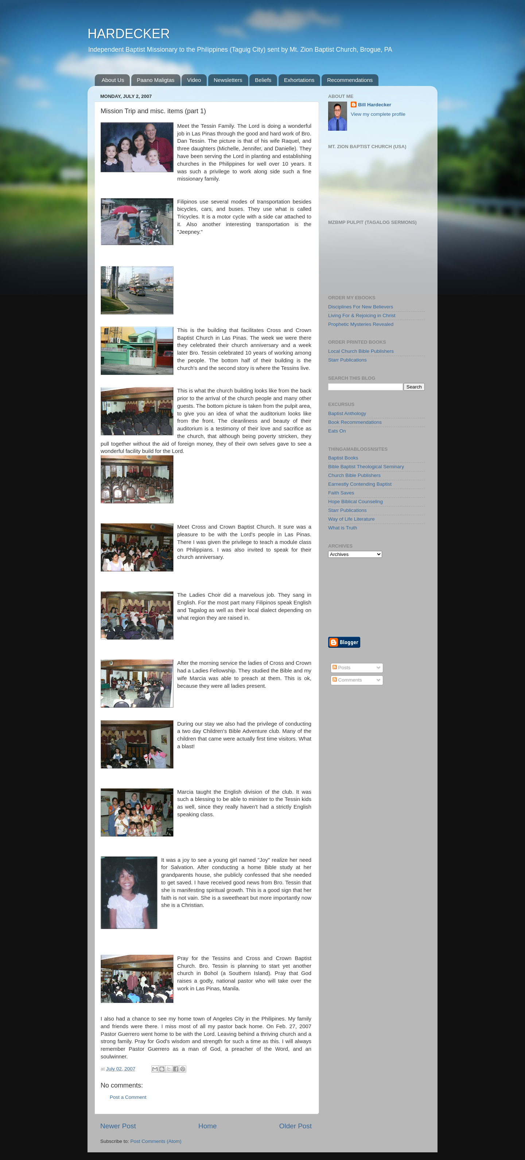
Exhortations (299, 80)
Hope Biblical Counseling (355, 501)
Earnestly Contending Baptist (360, 484)
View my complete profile (378, 114)
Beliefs (263, 80)
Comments (347, 680)
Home (207, 1126)
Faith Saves (341, 493)
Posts (341, 667)
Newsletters (228, 80)
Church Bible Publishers (354, 475)
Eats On (337, 431)
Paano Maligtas (155, 80)
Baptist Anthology (347, 413)
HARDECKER (129, 33)
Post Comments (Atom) (156, 1141)
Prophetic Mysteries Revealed (360, 324)
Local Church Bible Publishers (361, 351)
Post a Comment (128, 1097)
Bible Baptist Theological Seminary (366, 466)
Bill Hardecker (374, 104)
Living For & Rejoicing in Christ (362, 315)
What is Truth (342, 527)
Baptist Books (343, 458)
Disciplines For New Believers (360, 306)
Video (194, 80)
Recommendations (350, 80)
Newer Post (118, 1126)
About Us (113, 80)
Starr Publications (347, 360)
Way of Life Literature (351, 519)
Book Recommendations (355, 422)
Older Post (295, 1126)
